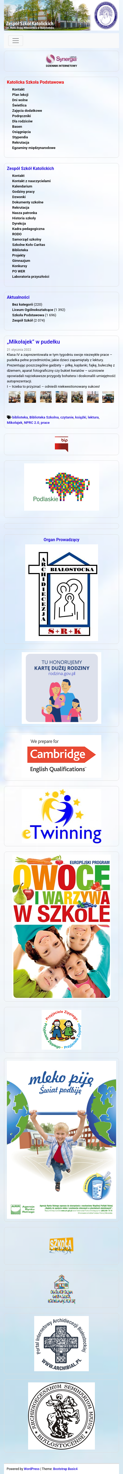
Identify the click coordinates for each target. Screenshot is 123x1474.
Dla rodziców (22, 121)
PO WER (18, 271)
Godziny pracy (23, 192)
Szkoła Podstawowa (28, 315)
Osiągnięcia (21, 132)
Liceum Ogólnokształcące (32, 310)
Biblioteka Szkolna (44, 417)
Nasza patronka (24, 213)
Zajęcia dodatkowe (27, 111)
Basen (17, 127)
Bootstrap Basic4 (65, 1469)
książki (80, 417)
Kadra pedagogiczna (28, 229)
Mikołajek (14, 423)
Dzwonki (19, 197)
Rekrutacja (20, 142)
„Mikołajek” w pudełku (33, 342)
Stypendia (20, 137)
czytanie (67, 417)
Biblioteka (20, 250)
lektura (93, 417)
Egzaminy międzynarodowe (33, 148)
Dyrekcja (19, 223)
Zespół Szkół (22, 320)
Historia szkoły (24, 218)
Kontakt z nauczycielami (31, 181)
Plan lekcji (20, 95)
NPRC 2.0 (31, 423)
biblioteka (20, 417)
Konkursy (19, 266)
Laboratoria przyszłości (30, 277)
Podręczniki (21, 116)
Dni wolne (20, 100)
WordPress (31, 1469)
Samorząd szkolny (26, 239)
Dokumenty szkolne (27, 202)
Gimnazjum (21, 261)
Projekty (18, 255)
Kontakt (18, 89)
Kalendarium (22, 186)
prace (45, 423)
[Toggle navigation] (15, 40)
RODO (17, 234)
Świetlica (19, 105)
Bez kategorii (22, 304)
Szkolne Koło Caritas (28, 245)
